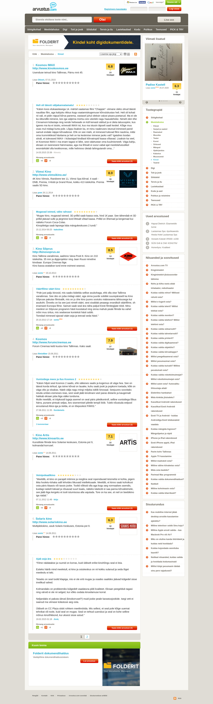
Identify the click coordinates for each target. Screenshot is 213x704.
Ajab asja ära (43, 558)
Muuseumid (158, 157)
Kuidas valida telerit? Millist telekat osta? (164, 308)
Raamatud (157, 132)
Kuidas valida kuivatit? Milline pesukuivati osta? (165, 368)
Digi (65, 29)
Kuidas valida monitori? (162, 315)
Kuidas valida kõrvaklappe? (164, 352)
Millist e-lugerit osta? (161, 302)
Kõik (34, 54)
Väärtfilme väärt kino (48, 288)
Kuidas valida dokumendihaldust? (167, 479)
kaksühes (58, 229)
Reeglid (35, 696)
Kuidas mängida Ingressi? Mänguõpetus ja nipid (163, 431)
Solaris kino (44, 518)
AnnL (56, 619)
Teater (156, 138)
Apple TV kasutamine (161, 456)
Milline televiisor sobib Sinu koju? (167, 525)
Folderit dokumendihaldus (51, 653)
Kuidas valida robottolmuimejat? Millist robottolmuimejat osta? (167, 377)
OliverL (41, 80)
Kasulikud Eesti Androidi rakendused (163, 408)
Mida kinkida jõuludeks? (163, 397)
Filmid (156, 126)
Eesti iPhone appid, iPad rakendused (163, 445)
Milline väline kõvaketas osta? (165, 465)
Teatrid (156, 163)
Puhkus (148, 29)
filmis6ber (42, 354)
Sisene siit (166, 2)
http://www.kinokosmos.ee (50, 68)
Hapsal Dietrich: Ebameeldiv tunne (161, 225)
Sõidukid (91, 29)
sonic (40, 273)
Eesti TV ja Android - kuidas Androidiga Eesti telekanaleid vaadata (165, 420)
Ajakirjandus (158, 150)
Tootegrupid (154, 109)
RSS (134, 54)
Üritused (157, 144)
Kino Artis (42, 435)
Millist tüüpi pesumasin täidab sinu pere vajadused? (165, 568)
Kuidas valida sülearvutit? (163, 329)
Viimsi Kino (43, 171)
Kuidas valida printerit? (162, 338)
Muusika (157, 135)
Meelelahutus (51, 29)
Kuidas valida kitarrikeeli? (163, 493)
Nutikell (154, 484)
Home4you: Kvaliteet (158, 247)
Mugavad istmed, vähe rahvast (54, 211)
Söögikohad (34, 29)
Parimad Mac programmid (163, 475)
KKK (52, 696)
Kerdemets (59, 410)
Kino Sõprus (44, 248)
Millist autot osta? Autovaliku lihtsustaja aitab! (165, 386)
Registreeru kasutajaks (115, 9)
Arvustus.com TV (159, 265)
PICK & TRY (176, 29)
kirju (56, 499)
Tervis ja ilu (106, 29)
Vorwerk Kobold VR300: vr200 (162, 239)
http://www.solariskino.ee (49, 522)
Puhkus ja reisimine (160, 196)
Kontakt (44, 696)
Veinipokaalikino (45, 475)
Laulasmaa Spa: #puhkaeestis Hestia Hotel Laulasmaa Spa (162, 233)
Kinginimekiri (157, 270)
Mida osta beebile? (160, 470)
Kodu (137, 29)
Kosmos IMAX (45, 65)
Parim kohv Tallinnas (161, 452)
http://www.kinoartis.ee (48, 438)
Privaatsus (61, 696)
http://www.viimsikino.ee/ (49, 175)
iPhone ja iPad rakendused (164, 438)
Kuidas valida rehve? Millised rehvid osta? (165, 295)
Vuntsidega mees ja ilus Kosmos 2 (56, 379)
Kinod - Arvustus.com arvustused (47, 7)
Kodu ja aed (156, 191)
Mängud (156, 147)
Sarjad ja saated (160, 129)
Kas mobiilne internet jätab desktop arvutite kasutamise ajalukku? (164, 516)
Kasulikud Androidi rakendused (166, 402)
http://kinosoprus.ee (46, 252)
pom (40, 192)
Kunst (156, 141)
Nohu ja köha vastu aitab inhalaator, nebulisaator (163, 286)
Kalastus (157, 154)
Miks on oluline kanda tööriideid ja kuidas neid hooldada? (167, 541)
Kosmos (41, 339)
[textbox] (62, 19)
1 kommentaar (42, 424)
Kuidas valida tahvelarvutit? (164, 333)
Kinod (61, 54)
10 (78, 83)
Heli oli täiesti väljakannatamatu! (55, 105)
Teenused (161, 29)
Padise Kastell (155, 84)
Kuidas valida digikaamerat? (164, 343)
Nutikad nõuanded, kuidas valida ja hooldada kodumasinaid (167, 559)
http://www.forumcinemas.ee (51, 342)
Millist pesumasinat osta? (163, 361)
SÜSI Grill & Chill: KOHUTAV (161, 243)
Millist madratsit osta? (162, 461)
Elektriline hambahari (161, 393)
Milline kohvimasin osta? (163, 488)
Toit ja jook (77, 29)
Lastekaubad (123, 29)
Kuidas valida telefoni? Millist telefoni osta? (165, 322)
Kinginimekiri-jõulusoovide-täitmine (164, 277)
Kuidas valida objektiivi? (163, 347)
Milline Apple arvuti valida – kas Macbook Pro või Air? (166, 532)
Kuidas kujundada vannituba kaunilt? (165, 550)
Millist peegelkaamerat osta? (165, 356)
